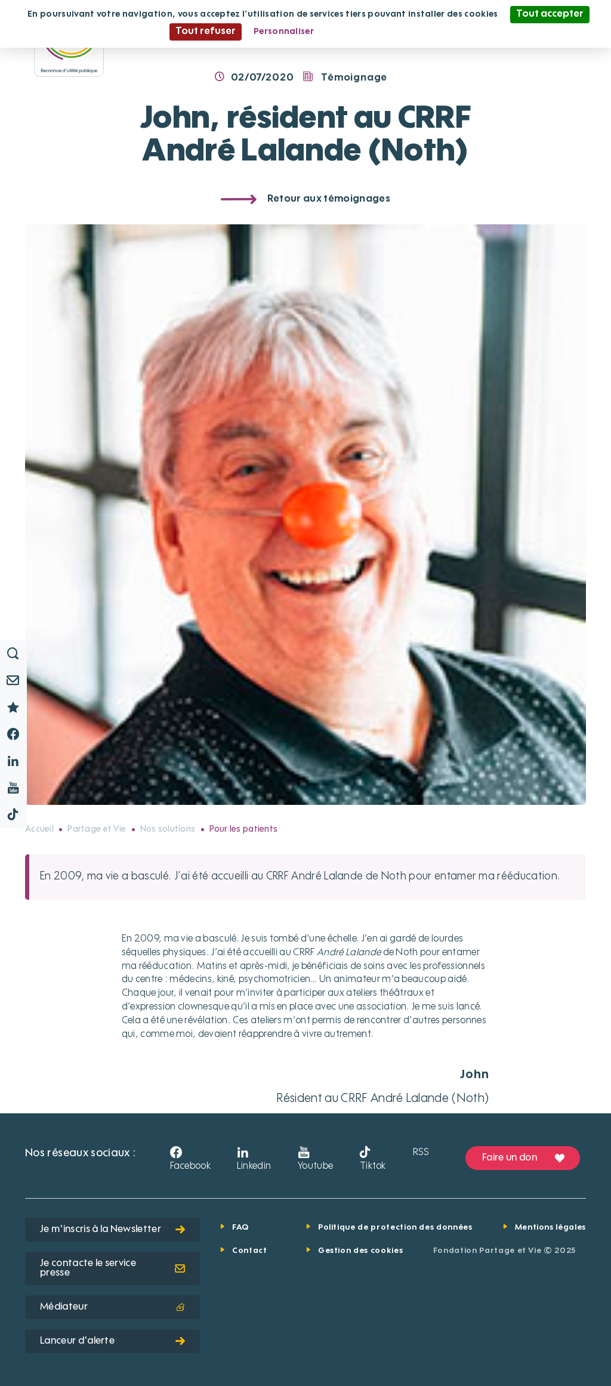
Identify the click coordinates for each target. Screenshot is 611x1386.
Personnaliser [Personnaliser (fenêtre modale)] (284, 31)
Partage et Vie (96, 829)
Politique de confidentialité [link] (383, 31)
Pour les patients (243, 829)
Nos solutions (168, 829)
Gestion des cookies (360, 1251)
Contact (249, 1251)
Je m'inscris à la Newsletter (112, 1229)
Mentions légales (550, 1227)
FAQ (240, 1227)
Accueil (39, 829)
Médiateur (112, 1307)
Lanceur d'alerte (112, 1341)
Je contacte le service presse (112, 1268)
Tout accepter (550, 14)
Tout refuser (205, 31)
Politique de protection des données (395, 1227)
